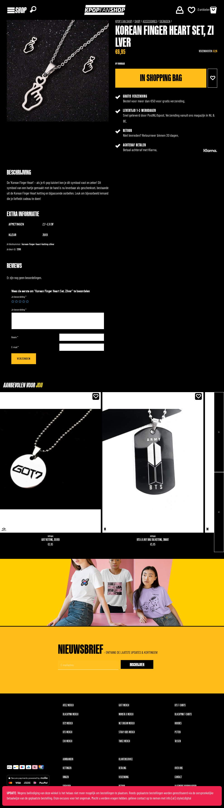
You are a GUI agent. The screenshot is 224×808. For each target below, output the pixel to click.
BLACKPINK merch (70, 716)
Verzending (124, 778)
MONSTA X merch (126, 716)
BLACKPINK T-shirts (183, 716)
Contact (178, 778)
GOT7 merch (124, 707)
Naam (14, 338)
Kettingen (50, 538)
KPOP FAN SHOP (123, 22)
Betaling (122, 770)
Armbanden (68, 761)
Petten (178, 733)
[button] (212, 79)
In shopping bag (160, 80)
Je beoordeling (18, 298)
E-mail (15, 348)
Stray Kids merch (127, 733)
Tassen (178, 743)
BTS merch (67, 733)
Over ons (179, 770)
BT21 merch (68, 725)
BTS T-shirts (180, 707)
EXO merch (67, 743)
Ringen (66, 778)
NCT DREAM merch (127, 725)
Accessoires (150, 22)
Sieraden (164, 22)
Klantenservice (126, 761)
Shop (137, 22)
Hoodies (178, 725)
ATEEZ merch (68, 707)
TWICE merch (124, 743)
